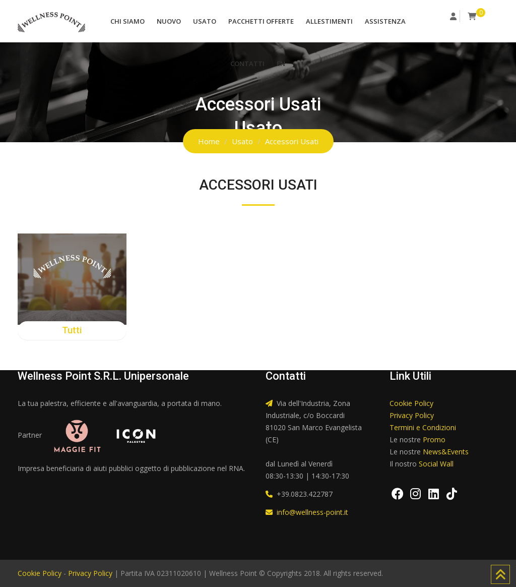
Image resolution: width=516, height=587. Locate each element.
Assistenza (385, 21)
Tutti (72, 330)
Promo (434, 439)
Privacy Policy (412, 415)
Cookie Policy (411, 403)
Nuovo (169, 21)
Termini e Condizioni (423, 427)
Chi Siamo (127, 21)
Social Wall (436, 463)
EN (281, 63)
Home (209, 141)
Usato (204, 21)
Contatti (247, 63)
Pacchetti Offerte (261, 21)
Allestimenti (329, 21)
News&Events (446, 451)
